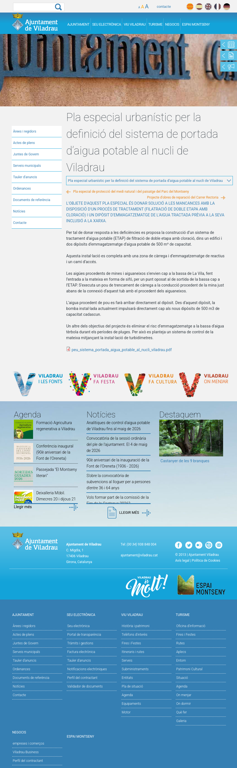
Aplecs (181, 652)
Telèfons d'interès (134, 635)
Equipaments (131, 704)
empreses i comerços (28, 743)
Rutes (180, 643)
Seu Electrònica (106, 24)
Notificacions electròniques (87, 669)
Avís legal (182, 560)
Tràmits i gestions (80, 643)
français (217, 6)
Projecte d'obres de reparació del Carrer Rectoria (182, 197)
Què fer (181, 712)
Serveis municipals (27, 166)
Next (219, 443)
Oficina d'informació (190, 626)
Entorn (181, 660)
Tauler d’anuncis (79, 660)
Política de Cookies (206, 560)
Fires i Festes (131, 643)
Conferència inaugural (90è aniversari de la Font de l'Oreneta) (54, 452)
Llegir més (23, 507)
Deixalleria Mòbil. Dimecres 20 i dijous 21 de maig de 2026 (56, 499)
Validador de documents (85, 686)
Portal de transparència (84, 635)
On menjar (183, 695)
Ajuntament (78, 24)
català (190, 6)
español (199, 6)
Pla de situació (132, 686)
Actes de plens (24, 143)
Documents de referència (31, 200)
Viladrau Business (26, 752)
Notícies (19, 211)
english (208, 6)
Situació (182, 678)
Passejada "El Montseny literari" (56, 472)
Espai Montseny (196, 24)
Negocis (172, 24)
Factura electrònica (81, 652)
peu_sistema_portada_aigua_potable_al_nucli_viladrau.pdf (122, 350)
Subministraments (135, 669)
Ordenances (22, 188)
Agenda (127, 695)
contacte (164, 6)
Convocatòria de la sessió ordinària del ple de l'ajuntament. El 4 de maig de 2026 (116, 444)
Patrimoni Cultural (189, 669)
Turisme (155, 24)
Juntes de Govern (26, 154)
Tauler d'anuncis (25, 177)
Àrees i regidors (24, 131)
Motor (126, 712)
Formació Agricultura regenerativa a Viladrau (55, 425)
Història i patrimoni (135, 626)
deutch (226, 6)
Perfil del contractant (82, 678)
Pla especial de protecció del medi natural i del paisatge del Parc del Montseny (131, 192)
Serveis (127, 660)
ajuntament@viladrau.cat (139, 555)
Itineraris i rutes (133, 652)
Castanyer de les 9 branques (185, 461)
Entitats (127, 678)
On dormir (183, 704)
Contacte (19, 223)
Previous (163, 443)
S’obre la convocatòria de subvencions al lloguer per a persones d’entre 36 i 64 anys (118, 481)
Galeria (181, 721)
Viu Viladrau (134, 24)
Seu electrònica (78, 626)
